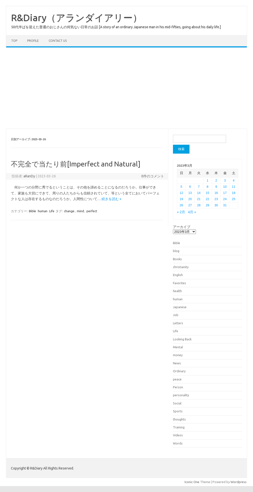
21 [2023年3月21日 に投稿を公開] (198, 199)
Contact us (58, 40)
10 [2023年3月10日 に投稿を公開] (225, 186)
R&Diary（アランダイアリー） (76, 17)
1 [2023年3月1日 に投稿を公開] (207, 180)
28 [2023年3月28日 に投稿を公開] (198, 205)
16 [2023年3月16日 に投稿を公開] (216, 193)
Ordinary (179, 371)
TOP (14, 40)
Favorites (179, 283)
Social (177, 403)
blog (176, 251)
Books (177, 259)
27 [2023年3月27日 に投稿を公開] (190, 205)
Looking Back (182, 339)
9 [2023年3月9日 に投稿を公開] (216, 186)
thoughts (179, 419)
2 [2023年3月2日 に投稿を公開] (216, 180)
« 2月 (181, 212)
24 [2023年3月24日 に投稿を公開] (225, 199)
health (177, 291)
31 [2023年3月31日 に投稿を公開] (225, 205)
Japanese (180, 307)
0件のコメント (152, 176)
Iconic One (192, 482)
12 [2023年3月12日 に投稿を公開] (181, 193)
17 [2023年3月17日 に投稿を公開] (225, 193)
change (69, 211)
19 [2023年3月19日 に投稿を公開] (181, 199)
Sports (178, 411)
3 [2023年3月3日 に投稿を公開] (225, 180)
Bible (32, 211)
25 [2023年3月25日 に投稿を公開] (233, 199)
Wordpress (239, 482)
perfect (91, 211)
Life (51, 211)
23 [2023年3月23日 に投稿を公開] (216, 199)
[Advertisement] (126, 88)
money (178, 355)
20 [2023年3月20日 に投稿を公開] (190, 199)
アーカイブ (181, 227)
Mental (178, 347)
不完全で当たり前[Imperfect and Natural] (75, 164)
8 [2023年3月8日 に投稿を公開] (207, 186)
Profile (33, 40)
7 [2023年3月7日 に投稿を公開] (199, 186)
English (178, 275)
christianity (181, 267)
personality (181, 395)
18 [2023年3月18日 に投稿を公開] (233, 193)
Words (178, 443)
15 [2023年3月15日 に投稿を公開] (207, 193)
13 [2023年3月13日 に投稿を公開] (190, 193)
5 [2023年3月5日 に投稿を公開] (181, 186)
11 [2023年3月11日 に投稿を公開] (233, 186)
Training (179, 427)
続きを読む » (111, 199)
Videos (178, 435)
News (177, 363)
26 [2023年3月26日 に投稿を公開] (181, 205)
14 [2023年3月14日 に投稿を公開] (198, 193)
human (42, 211)
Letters (178, 323)
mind (80, 211)
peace (177, 379)
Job (175, 315)
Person (178, 387)
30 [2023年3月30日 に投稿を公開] (216, 205)
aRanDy (29, 176)
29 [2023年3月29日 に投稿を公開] (207, 205)
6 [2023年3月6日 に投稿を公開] (190, 186)
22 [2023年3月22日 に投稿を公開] (207, 199)
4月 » (192, 212)
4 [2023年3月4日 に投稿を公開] (233, 180)
